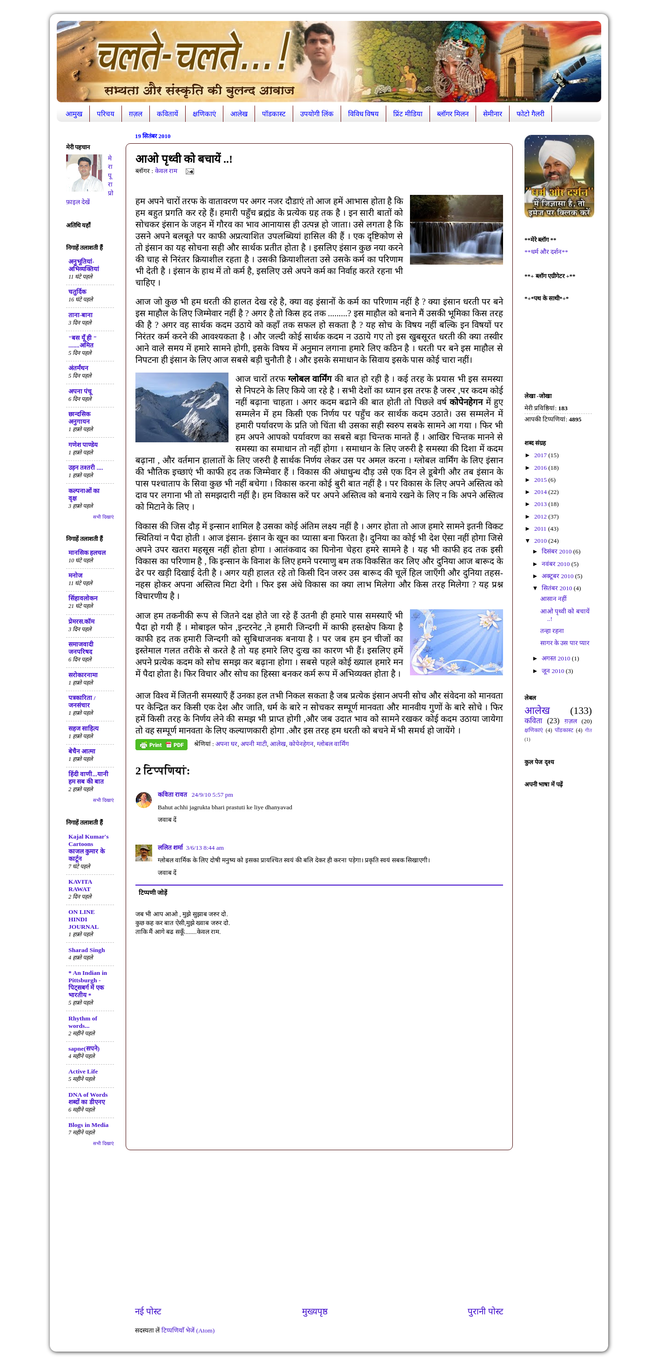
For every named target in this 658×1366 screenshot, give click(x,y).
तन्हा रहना (552, 630)
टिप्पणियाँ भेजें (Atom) (188, 1330)
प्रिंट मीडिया (408, 114)
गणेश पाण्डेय (83, 444)
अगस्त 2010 (557, 658)
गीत (588, 730)
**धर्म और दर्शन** (546, 251)
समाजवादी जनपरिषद (81, 648)
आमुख (74, 114)
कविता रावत (173, 794)
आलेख (239, 114)
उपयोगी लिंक (317, 114)
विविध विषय (363, 114)
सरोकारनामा (83, 675)
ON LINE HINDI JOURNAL (83, 919)
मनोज (75, 575)
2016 (541, 467)
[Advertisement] (319, 1228)
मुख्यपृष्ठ (315, 1311)
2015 (541, 479)
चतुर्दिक (77, 291)
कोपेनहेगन (301, 743)
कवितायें (167, 114)
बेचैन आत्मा (81, 751)
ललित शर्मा (170, 847)
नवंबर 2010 (556, 563)
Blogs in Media (88, 1124)
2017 (541, 455)
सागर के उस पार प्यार (565, 643)
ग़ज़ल (135, 114)
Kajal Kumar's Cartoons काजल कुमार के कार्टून (88, 847)
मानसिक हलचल (87, 552)
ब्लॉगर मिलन (453, 114)
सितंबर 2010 (558, 588)
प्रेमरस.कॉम (81, 621)
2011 (541, 528)
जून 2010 (554, 670)
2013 (541, 503)
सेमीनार (492, 114)
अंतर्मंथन (78, 368)
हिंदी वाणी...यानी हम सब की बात (88, 778)
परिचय (105, 114)
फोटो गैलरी (530, 114)
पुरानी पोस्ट (486, 1311)
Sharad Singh (86, 949)
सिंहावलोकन (83, 598)
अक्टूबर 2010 (558, 576)
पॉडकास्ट (274, 114)
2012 (541, 516)
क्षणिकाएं (204, 114)
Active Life (83, 1071)
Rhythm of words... (82, 1022)
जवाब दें (167, 819)
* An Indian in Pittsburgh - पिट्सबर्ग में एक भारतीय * (87, 984)
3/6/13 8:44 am (205, 847)
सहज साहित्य (83, 728)
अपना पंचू (80, 391)
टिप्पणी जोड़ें (153, 892)
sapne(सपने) (84, 1048)
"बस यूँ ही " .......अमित (82, 341)
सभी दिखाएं (103, 517)
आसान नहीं (553, 598)
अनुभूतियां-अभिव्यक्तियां (83, 265)
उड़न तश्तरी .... (85, 467)
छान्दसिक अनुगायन (79, 418)
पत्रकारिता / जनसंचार (81, 701)
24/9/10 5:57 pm (212, 794)
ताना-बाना (80, 315)
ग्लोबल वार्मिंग (333, 743)
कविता (533, 721)
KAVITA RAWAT (80, 885)
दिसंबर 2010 (557, 551)
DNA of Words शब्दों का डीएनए (88, 1098)
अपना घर (226, 743)
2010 (541, 540)
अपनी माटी (254, 743)
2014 (541, 491)
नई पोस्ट (148, 1311)
